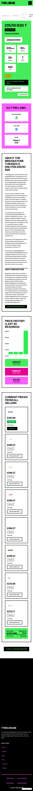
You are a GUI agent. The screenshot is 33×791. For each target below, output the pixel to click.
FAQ (3, 759)
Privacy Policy (10, 778)
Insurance (4, 764)
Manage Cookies (22, 783)
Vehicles (4, 751)
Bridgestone (16, 15)
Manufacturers (6, 15)
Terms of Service (22, 778)
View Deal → (12, 428)
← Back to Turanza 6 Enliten (16, 649)
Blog (3, 755)
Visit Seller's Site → (14, 456)
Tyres (3, 747)
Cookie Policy (10, 783)
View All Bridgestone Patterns (13, 89)
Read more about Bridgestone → (16, 306)
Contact (4, 768)
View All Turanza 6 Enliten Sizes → (15, 82)
